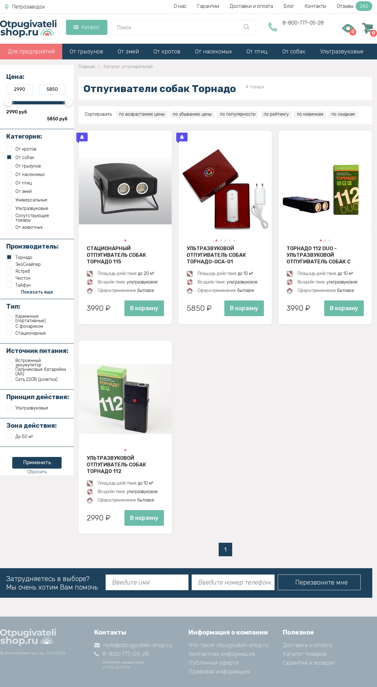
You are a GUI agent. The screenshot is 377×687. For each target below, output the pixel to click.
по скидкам (343, 114)
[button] (125, 240)
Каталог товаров (305, 654)
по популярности (237, 114)
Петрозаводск (25, 7)
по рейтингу (276, 114)
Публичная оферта (213, 663)
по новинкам (310, 114)
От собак (293, 51)
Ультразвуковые (341, 51)
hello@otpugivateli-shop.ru (133, 645)
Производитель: (32, 246)
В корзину (144, 308)
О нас (180, 6)
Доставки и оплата (251, 6)
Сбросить (37, 472)
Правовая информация (219, 671)
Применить (37, 462)
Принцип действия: (37, 396)
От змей (128, 51)
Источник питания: (37, 350)
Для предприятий (31, 51)
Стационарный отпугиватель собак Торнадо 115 (116, 254)
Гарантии (208, 6)
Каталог (87, 27)
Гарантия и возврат (309, 663)
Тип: (13, 306)
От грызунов (86, 51)
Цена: (15, 76)
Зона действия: (31, 425)
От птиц (257, 51)
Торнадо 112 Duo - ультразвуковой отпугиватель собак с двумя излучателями (319, 254)
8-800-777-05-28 (303, 23)
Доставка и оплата (307, 645)
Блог (289, 6)
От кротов (167, 51)
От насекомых (213, 51)
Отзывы (354, 6)
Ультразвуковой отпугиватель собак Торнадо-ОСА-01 (216, 254)
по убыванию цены (192, 114)
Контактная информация (221, 654)
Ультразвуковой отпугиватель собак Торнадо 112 (116, 464)
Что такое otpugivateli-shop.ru (228, 645)
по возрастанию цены (142, 114)
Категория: (24, 136)
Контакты (315, 6)
